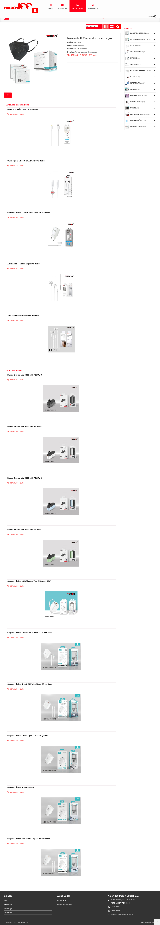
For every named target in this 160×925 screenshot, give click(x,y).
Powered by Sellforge (147, 922)
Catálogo (8, 908)
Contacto (8, 913)
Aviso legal (62, 900)
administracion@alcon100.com (122, 914)
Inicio (7, 900)
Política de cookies (65, 904)
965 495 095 (115, 910)
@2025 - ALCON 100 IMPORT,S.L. (17, 922)
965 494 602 (115, 907)
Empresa (8, 904)
